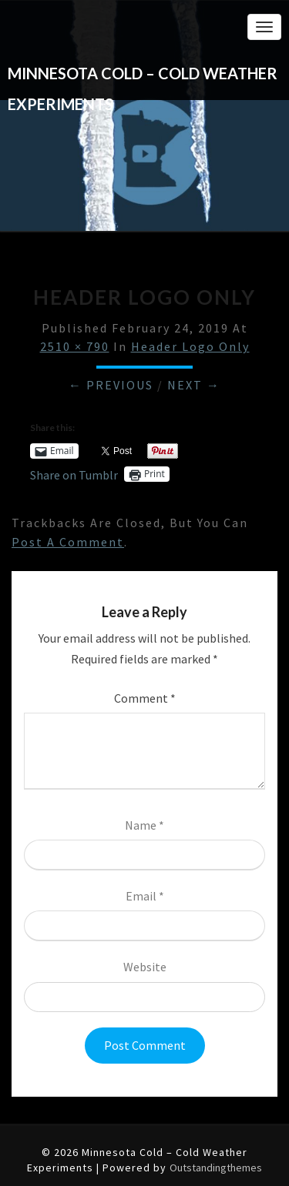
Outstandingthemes (216, 1167)
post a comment (68, 542)
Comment (145, 698)
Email (145, 896)
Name (144, 825)
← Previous (111, 385)
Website (144, 966)
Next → (193, 385)
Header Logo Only (190, 346)
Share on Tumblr (74, 473)
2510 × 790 (74, 346)
